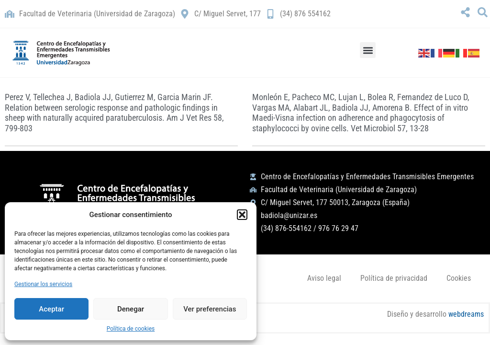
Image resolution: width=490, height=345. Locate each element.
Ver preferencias (209, 309)
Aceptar (51, 309)
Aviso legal (324, 278)
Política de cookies (131, 328)
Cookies (458, 278)
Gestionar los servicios (43, 284)
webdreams (466, 314)
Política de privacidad (393, 278)
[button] (242, 214)
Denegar (130, 309)
